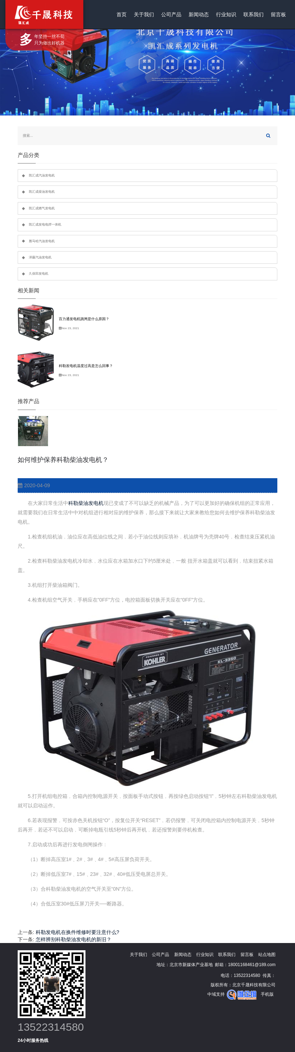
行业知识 (226, 14)
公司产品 (171, 14)
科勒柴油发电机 (86, 503)
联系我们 (253, 14)
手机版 (267, 994)
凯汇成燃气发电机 (42, 208)
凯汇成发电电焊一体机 (45, 224)
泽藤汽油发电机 (40, 257)
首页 (121, 14)
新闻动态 (199, 14)
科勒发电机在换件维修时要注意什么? (77, 932)
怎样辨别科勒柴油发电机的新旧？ (73, 939)
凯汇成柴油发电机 (42, 191)
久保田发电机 (38, 273)
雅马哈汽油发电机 (42, 241)
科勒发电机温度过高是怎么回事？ (86, 366)
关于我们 (144, 14)
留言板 (278, 14)
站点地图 (267, 954)
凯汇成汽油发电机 (42, 175)
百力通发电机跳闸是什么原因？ (84, 319)
